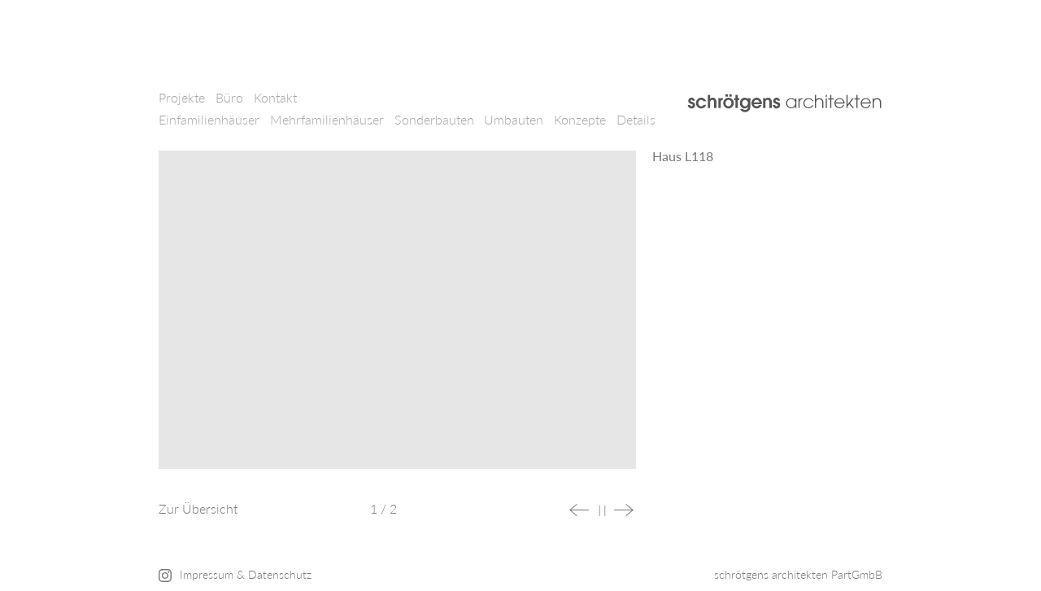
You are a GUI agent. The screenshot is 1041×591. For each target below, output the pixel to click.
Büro (229, 97)
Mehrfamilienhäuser (327, 119)
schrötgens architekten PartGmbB (798, 574)
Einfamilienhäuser (209, 119)
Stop (602, 511)
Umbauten (513, 119)
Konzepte (580, 119)
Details (636, 119)
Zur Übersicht (198, 508)
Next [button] (624, 510)
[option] (397, 318)
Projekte (182, 97)
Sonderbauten (434, 119)
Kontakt (275, 97)
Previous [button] (579, 510)
